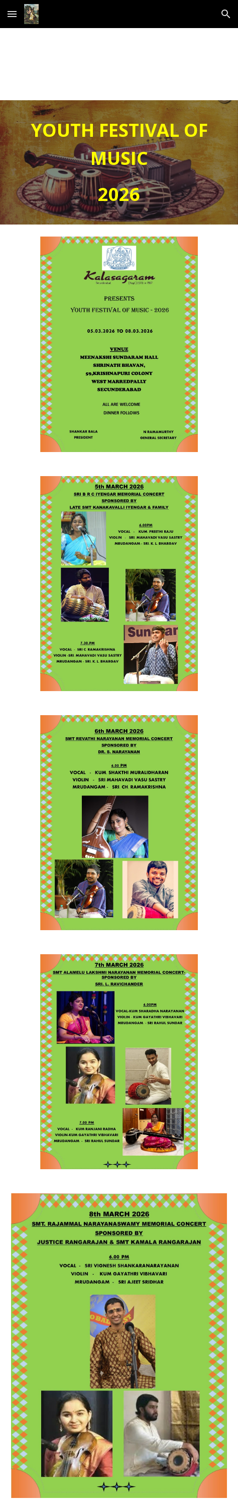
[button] (12, 14)
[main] (118, 162)
